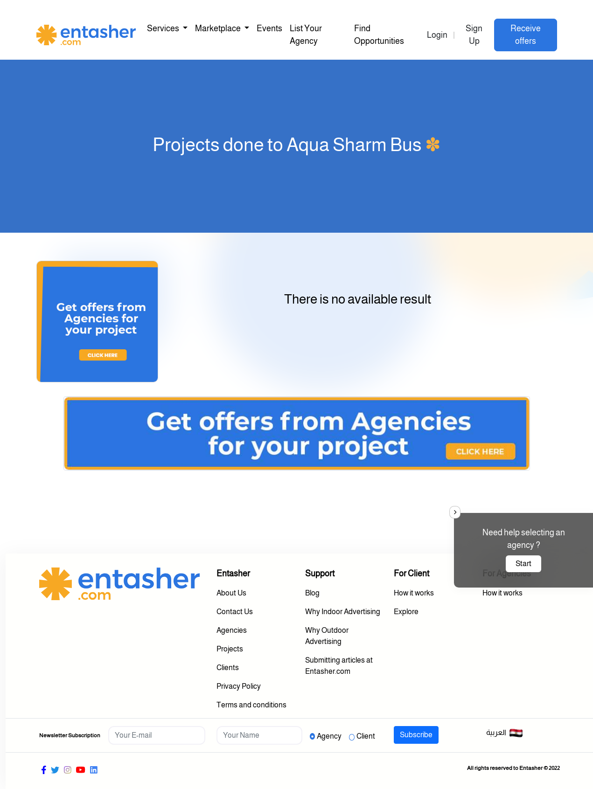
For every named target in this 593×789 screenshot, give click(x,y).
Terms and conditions (251, 705)
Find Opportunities (379, 35)
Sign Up (474, 35)
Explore (406, 612)
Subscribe (416, 735)
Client (365, 736)
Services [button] (164, 28)
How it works (414, 593)
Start (523, 564)
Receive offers (525, 35)
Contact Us (234, 612)
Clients (227, 667)
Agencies (231, 630)
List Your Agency (306, 35)
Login (437, 35)
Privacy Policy (238, 686)
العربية (504, 733)
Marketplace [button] (218, 28)
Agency (329, 736)
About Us (231, 593)
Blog (312, 593)
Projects (229, 649)
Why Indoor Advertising (342, 612)
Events (269, 28)
